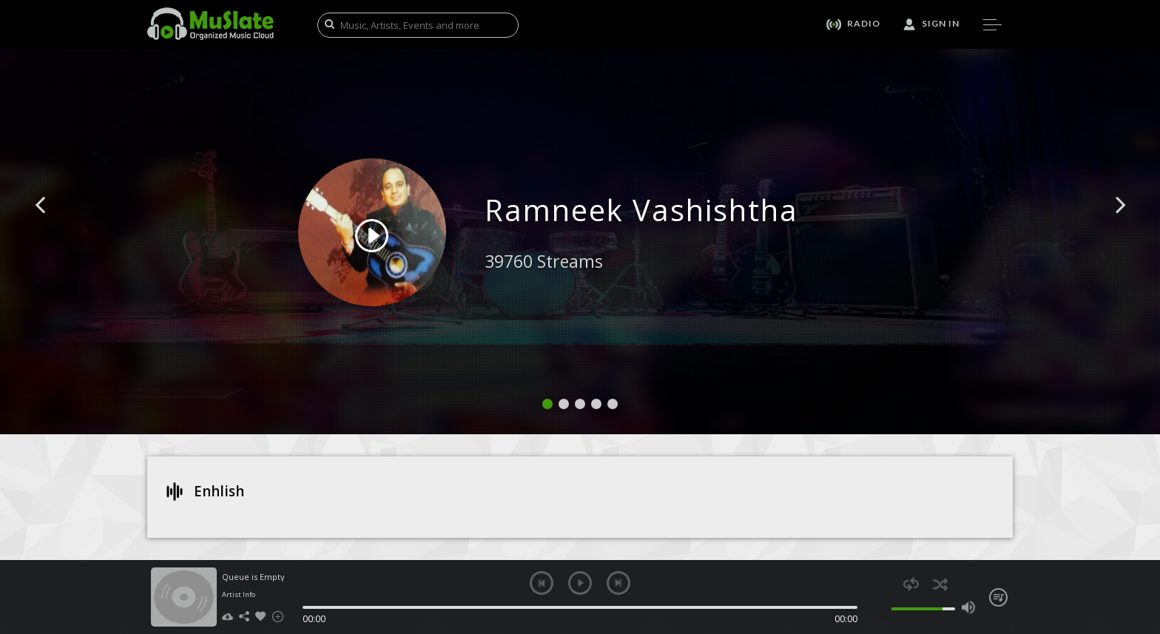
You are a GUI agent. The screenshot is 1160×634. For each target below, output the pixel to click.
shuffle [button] (940, 584)
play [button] (580, 583)
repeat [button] (911, 584)
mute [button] (883, 607)
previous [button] (541, 583)
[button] (57, 227)
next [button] (618, 583)
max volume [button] (968, 607)
